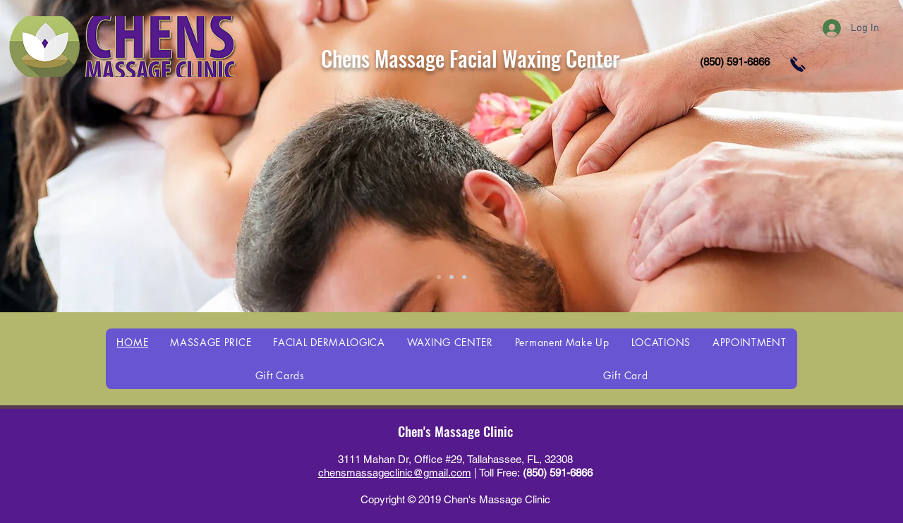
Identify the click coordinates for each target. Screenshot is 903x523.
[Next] (823, 155)
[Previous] (79, 155)
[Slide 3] (464, 277)
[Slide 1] (439, 277)
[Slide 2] (451, 277)
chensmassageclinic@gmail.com (394, 473)
